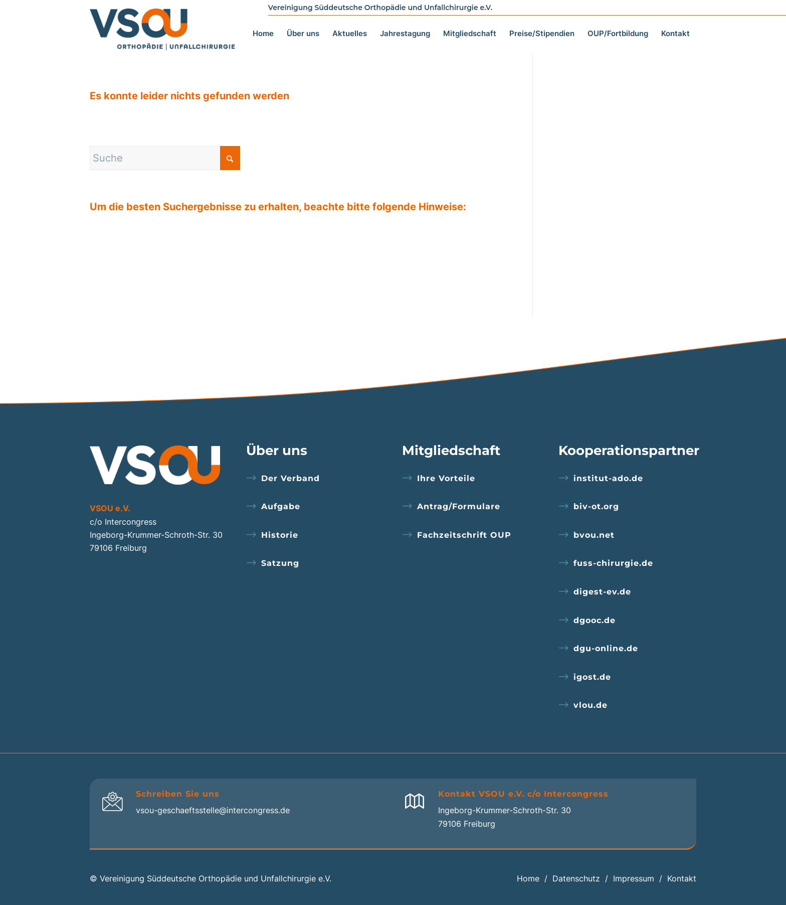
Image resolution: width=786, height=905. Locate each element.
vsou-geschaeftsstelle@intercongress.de (213, 810)
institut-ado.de (608, 478)
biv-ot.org (596, 506)
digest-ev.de (602, 591)
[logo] (165, 26)
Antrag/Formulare (458, 506)
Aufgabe (280, 506)
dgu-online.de (605, 648)
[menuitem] (263, 22)
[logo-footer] (155, 465)
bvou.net (594, 535)
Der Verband (290, 478)
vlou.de (590, 705)
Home (528, 878)
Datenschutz (576, 878)
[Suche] (165, 158)
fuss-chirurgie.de (613, 563)
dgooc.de (594, 620)
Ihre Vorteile (446, 478)
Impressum (633, 878)
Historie (279, 535)
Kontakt (681, 878)
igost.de (592, 677)
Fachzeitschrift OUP (464, 535)
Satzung (280, 563)
